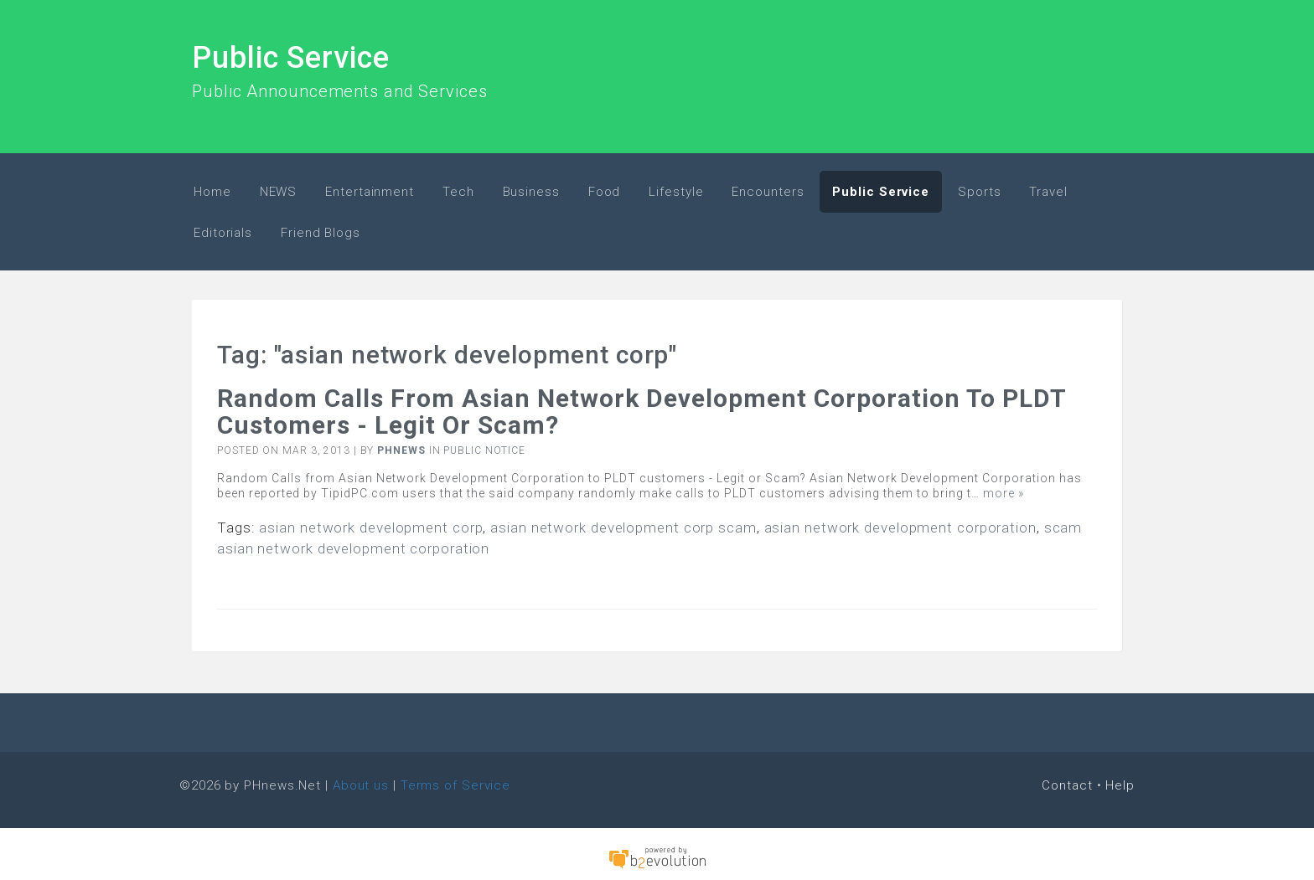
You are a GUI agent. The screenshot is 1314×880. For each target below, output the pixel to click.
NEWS (278, 191)
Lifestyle (676, 191)
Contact (1067, 785)
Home (212, 191)
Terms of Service (455, 785)
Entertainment (369, 191)
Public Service (291, 57)
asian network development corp (371, 527)
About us (361, 785)
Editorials (223, 232)
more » (1003, 493)
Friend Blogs (320, 232)
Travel (1048, 191)
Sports (979, 191)
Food (604, 191)
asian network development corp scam (623, 527)
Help (1120, 785)
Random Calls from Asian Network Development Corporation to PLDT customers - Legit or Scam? (641, 411)
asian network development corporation (900, 527)
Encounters (768, 191)
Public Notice (484, 450)
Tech (458, 191)
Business (531, 191)
